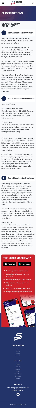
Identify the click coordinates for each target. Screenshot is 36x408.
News (18, 371)
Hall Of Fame (18, 369)
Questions (18, 376)
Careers (18, 364)
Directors (18, 378)
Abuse (18, 349)
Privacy (18, 353)
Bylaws (18, 351)
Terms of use (18, 356)
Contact (18, 366)
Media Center (18, 374)
